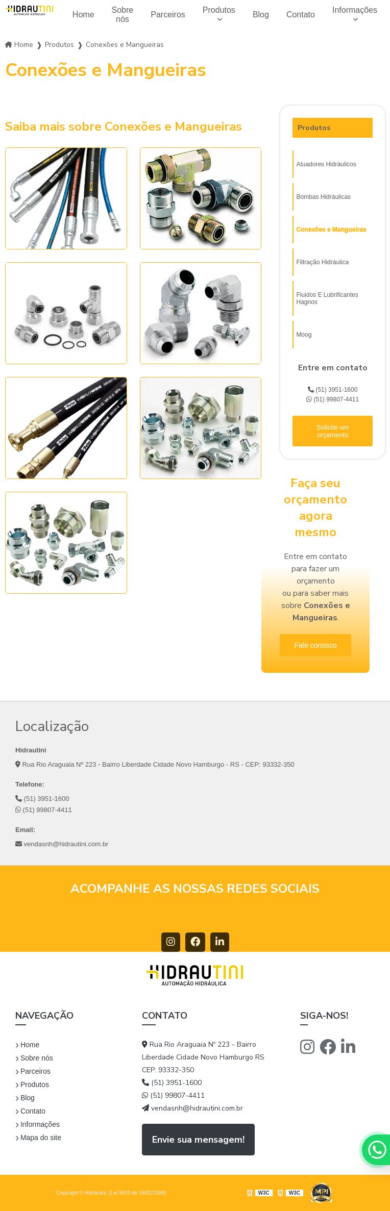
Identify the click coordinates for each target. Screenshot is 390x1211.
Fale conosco (315, 645)
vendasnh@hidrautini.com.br (61, 844)
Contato (300, 14)
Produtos (219, 10)
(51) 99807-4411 (332, 399)
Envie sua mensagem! (198, 1139)
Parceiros (168, 14)
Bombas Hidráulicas (323, 196)
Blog (261, 14)
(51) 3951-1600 (332, 389)
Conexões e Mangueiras (331, 229)
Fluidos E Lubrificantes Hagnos (327, 298)
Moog (303, 334)
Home (83, 14)
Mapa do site (38, 1137)
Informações (354, 10)
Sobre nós (123, 14)
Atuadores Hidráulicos (326, 164)
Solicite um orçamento (332, 431)
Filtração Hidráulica (322, 262)
